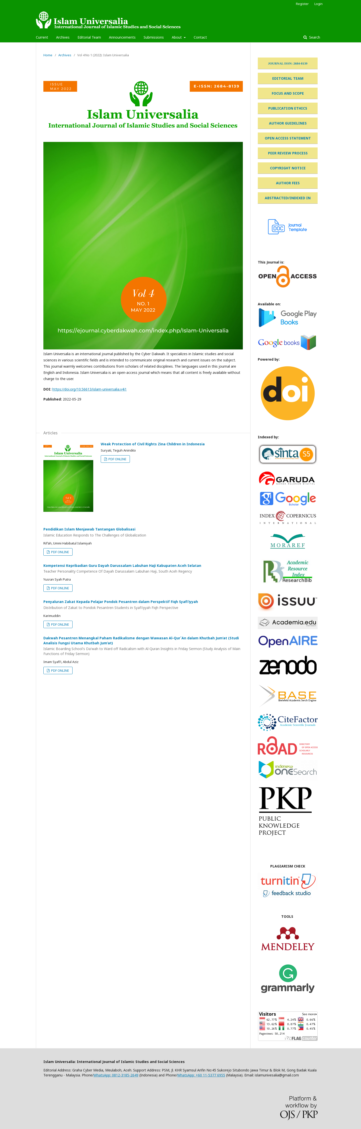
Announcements (122, 37)
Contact (200, 37)
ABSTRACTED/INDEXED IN (288, 198)
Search (314, 37)
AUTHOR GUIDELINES (288, 123)
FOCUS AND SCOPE (288, 93)
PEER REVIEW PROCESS (288, 153)
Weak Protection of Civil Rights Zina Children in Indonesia (153, 444)
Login (318, 3)
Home (47, 55)
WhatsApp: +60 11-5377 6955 (201, 1075)
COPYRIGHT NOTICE (288, 168)
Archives (63, 37)
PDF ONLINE (117, 459)
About (177, 37)
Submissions (154, 37)
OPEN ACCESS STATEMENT (288, 138)
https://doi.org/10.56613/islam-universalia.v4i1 (89, 389)
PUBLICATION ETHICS (287, 108)
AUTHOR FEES (288, 183)
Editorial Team (89, 37)
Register (302, 3)
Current (42, 37)
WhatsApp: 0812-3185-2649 (115, 1075)
